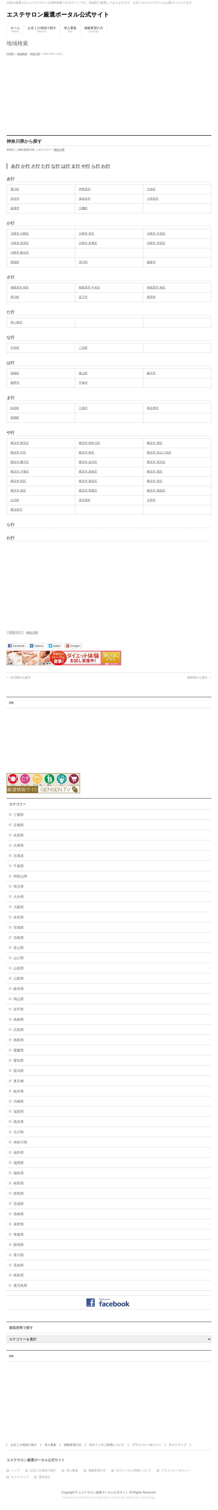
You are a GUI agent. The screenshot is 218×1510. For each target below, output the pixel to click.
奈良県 (18, 917)
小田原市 (153, 198)
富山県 (18, 948)
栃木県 (18, 1091)
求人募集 (50, 1445)
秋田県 (18, 1183)
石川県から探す (19, 677)
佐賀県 (18, 835)
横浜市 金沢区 (88, 462)
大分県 (18, 897)
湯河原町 (85, 500)
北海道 (18, 856)
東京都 (18, 1081)
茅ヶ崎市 (16, 322)
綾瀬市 (15, 208)
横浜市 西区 (154, 443)
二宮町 (83, 347)
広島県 (18, 1030)
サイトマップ (177, 1445)
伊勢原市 (85, 189)
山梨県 (18, 978)
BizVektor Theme (109, 1497)
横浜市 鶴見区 (20, 443)
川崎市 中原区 (156, 233)
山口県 (18, 958)
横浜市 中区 (18, 452)
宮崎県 (18, 938)
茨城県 (18, 1204)
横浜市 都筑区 (156, 490)
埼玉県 (18, 886)
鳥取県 (18, 1275)
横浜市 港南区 (88, 471)
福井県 (18, 1152)
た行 (45, 166)
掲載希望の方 (72, 1445)
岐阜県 (18, 989)
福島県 (18, 1173)
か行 (25, 166)
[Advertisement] (109, 94)
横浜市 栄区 (154, 481)
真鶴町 (15, 417)
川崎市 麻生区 (20, 252)
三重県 (18, 815)
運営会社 (44, 1477)
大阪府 (18, 907)
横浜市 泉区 (18, 490)
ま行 (75, 166)
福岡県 (18, 1163)
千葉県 (18, 866)
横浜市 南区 (86, 452)
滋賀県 (18, 1111)
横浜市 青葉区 (88, 490)
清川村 (83, 262)
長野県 (18, 1224)
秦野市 (15, 382)
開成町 (15, 262)
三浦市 (83, 408)
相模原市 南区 (156, 287)
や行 (85, 166)
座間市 (151, 297)
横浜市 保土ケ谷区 (159, 452)
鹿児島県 (20, 1285)
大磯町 (83, 208)
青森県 (18, 1234)
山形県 (18, 968)
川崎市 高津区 (20, 243)
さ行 (35, 166)
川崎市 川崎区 (20, 233)
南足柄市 (153, 408)
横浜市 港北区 (156, 462)
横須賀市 (16, 509)
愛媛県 (18, 1050)
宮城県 (18, 927)
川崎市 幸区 (86, 233)
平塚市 (83, 382)
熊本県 (18, 1122)
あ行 (15, 166)
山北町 (15, 500)
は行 (65, 166)
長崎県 (18, 1214)
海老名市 (85, 198)
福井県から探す (199, 677)
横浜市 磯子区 (20, 462)
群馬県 (18, 1193)
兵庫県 (18, 845)
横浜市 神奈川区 (89, 443)
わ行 (105, 166)
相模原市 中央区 (89, 287)
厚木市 (15, 198)
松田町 (15, 408)
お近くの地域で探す (24, 1445)
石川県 (18, 1132)
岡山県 (18, 999)
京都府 (18, 825)
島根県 (18, 1019)
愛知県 (18, 1060)
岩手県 (18, 1009)
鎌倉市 (151, 262)
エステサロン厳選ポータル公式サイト (58, 14)
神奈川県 (59, 149)
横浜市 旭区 (154, 471)
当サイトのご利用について (106, 1445)
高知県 (18, 1265)
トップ (15, 1470)
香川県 (18, 1255)
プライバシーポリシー (146, 1445)
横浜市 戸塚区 (20, 471)
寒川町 (15, 297)
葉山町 (83, 373)
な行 (55, 166)
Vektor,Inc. (133, 1497)
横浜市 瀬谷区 (88, 481)
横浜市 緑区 (18, 481)
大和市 (151, 500)
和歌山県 (20, 876)
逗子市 (83, 297)
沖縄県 (18, 1101)
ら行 (95, 166)
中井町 (15, 347)
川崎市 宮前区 (156, 243)
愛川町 (15, 189)
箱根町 (15, 373)
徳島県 (18, 1040)
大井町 (151, 189)
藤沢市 (151, 373)
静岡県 (18, 1245)
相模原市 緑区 (20, 287)
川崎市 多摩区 (88, 243)
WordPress (86, 1497)
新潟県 (18, 1071)
